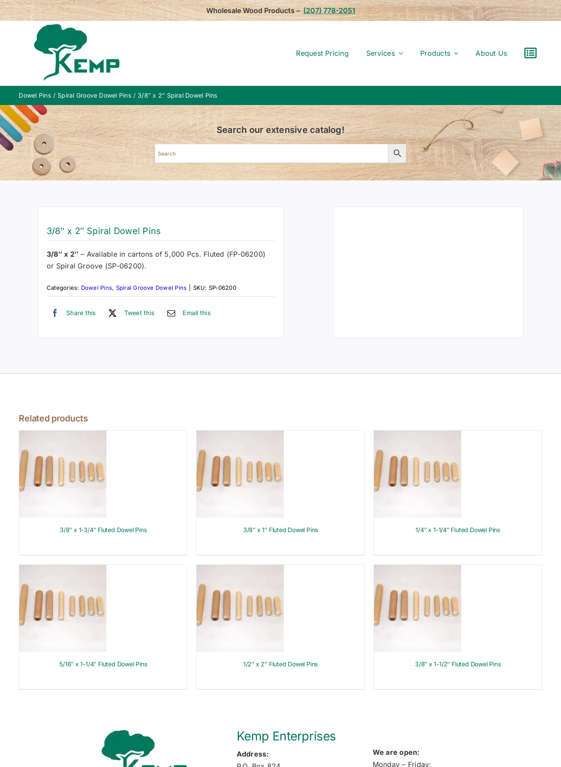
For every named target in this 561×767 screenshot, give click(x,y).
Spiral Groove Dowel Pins (151, 287)
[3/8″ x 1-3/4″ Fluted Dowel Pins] (62, 436)
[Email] (187, 313)
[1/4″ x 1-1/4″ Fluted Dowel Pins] (417, 436)
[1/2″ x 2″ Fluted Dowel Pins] (240, 570)
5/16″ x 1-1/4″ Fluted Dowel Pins (103, 664)
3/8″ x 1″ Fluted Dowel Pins (280, 529)
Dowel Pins (96, 287)
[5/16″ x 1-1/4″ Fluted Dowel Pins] (62, 570)
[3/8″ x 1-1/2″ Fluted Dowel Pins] (417, 570)
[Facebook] (71, 313)
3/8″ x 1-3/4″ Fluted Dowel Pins (103, 529)
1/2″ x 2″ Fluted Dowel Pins (280, 664)
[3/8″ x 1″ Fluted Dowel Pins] (240, 436)
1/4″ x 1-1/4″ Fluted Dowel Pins (457, 529)
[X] (129, 313)
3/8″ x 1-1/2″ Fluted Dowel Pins (458, 664)
